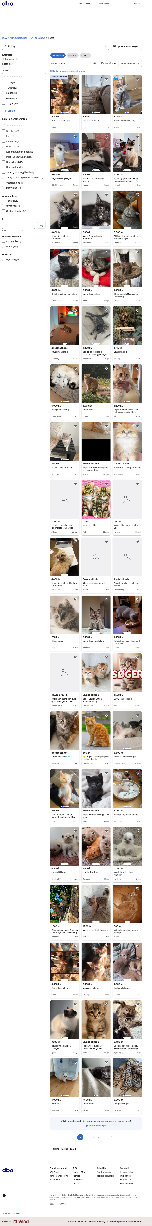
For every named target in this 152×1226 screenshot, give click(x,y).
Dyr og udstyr (38, 37)
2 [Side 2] (86, 1137)
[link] (10, 59)
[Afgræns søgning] (24, 76)
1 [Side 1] (80, 1137)
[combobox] (55, 46)
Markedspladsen (19, 37)
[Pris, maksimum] (27, 225)
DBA (4, 37)
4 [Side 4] (99, 1137)
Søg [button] (41, 225)
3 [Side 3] (93, 1137)
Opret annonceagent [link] (96, 1125)
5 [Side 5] (105, 1137)
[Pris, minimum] (9, 225)
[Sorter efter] (131, 63)
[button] (126, 46)
